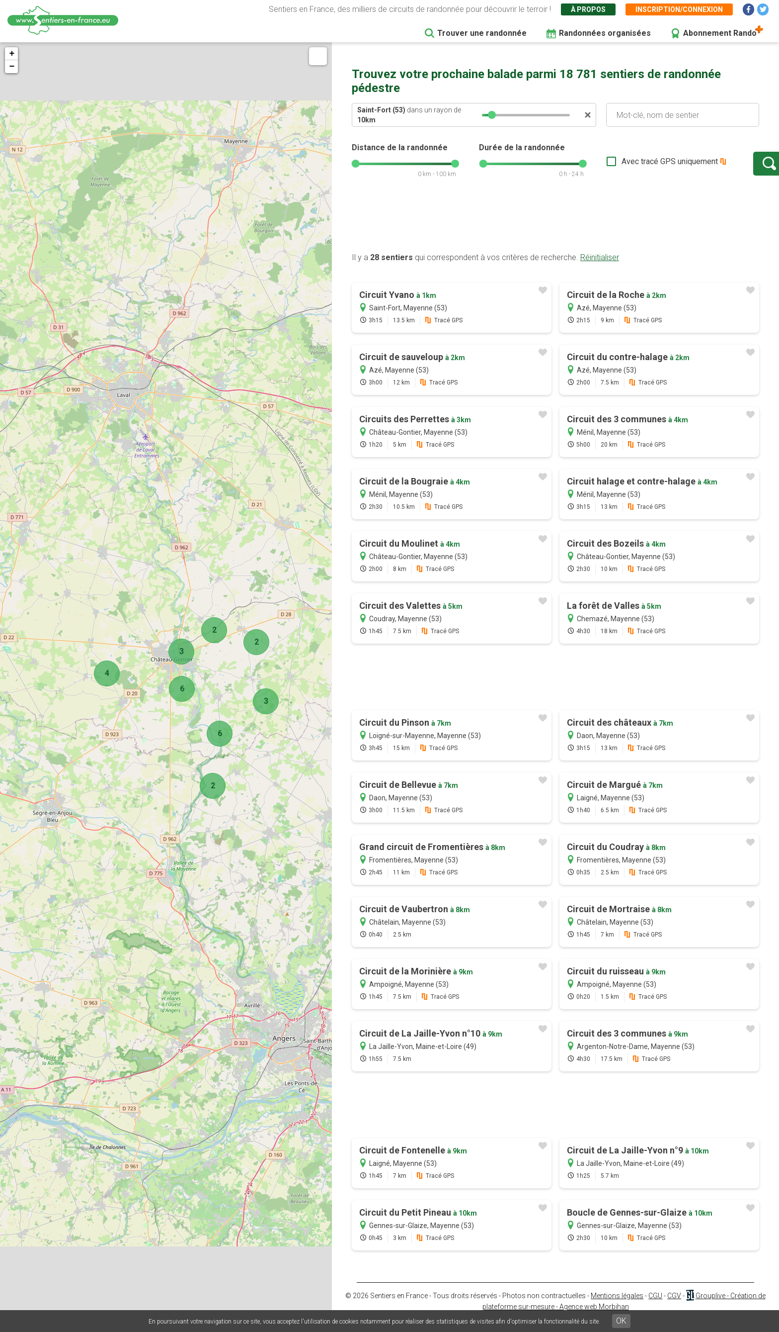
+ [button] (11, 54)
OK (621, 1321)
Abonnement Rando (720, 33)
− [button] (11, 67)
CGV (674, 1306)
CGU (655, 1306)
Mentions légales (617, 1306)
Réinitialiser (599, 267)
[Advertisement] (555, 230)
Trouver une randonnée (482, 33)
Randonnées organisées (605, 33)
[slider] (492, 115)
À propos (588, 9)
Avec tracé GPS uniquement (637, 166)
